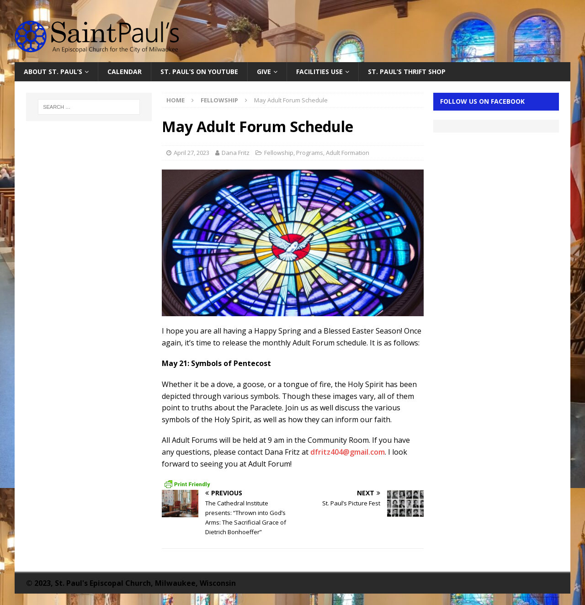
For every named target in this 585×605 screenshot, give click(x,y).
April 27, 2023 (191, 153)
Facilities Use (319, 71)
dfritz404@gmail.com (347, 452)
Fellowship (278, 153)
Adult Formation (347, 153)
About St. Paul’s (53, 71)
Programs (309, 153)
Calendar (124, 71)
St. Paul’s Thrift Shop (407, 71)
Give (264, 71)
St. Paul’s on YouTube (199, 71)
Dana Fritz (236, 153)
